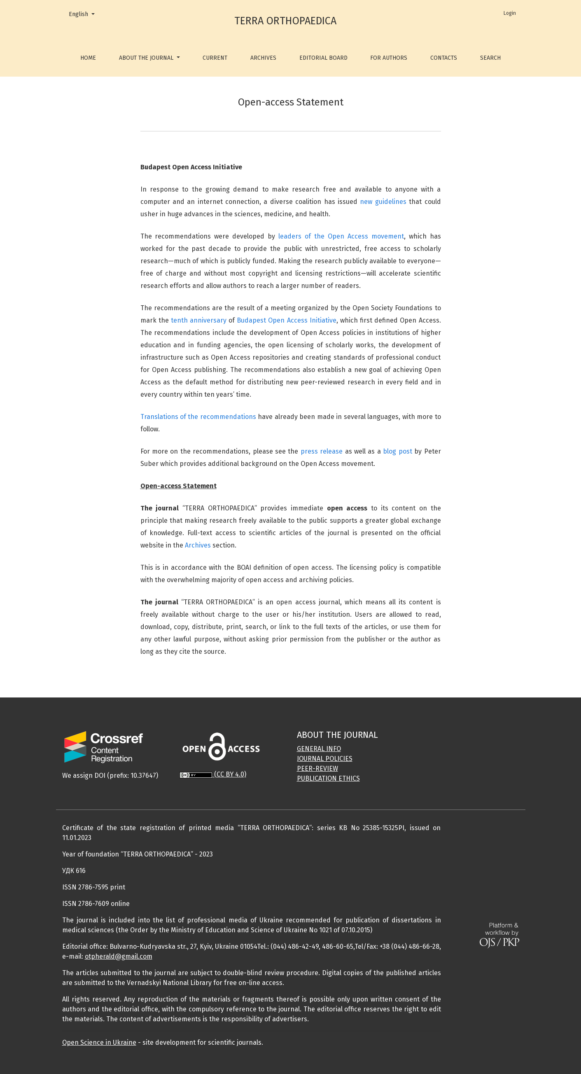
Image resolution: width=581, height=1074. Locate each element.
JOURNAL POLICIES (324, 759)
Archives (263, 57)
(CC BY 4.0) (230, 774)
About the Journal (147, 57)
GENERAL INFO (319, 749)
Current (215, 57)
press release (322, 451)
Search (490, 57)
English (84, 13)
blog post (397, 451)
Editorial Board (323, 57)
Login (510, 13)
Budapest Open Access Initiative (286, 320)
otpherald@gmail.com (118, 956)
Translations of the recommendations (198, 417)
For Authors (388, 57)
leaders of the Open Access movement (341, 236)
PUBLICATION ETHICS (328, 778)
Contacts (443, 57)
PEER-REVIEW (317, 768)
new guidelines (383, 202)
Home (88, 57)
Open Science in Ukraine (99, 1042)
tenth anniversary (198, 320)
